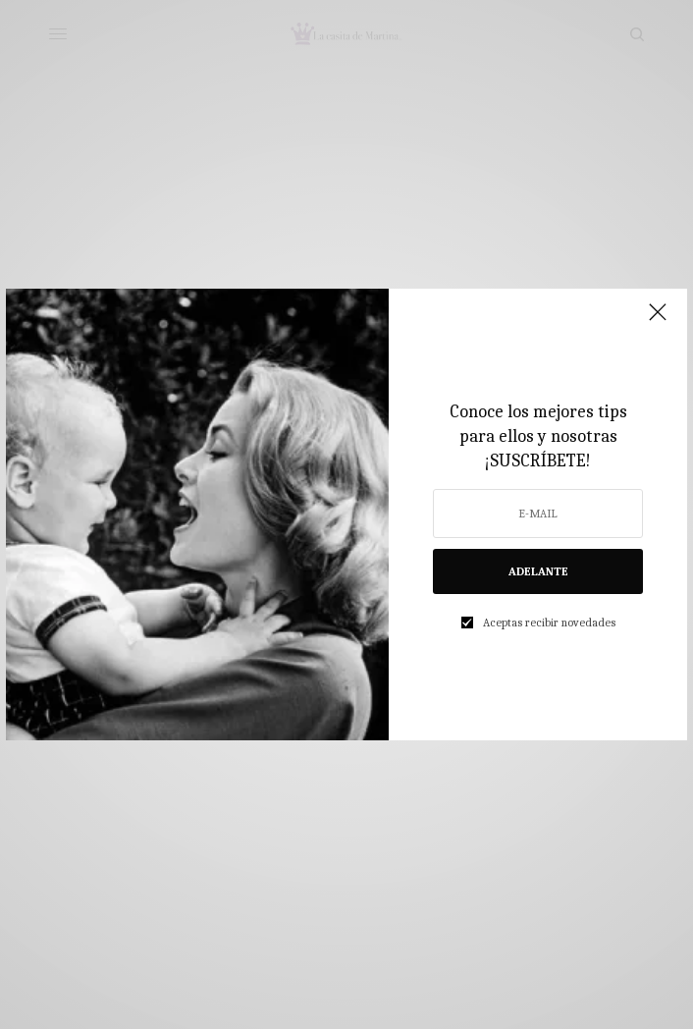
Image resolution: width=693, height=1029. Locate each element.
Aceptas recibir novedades (549, 622)
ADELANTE (538, 571)
